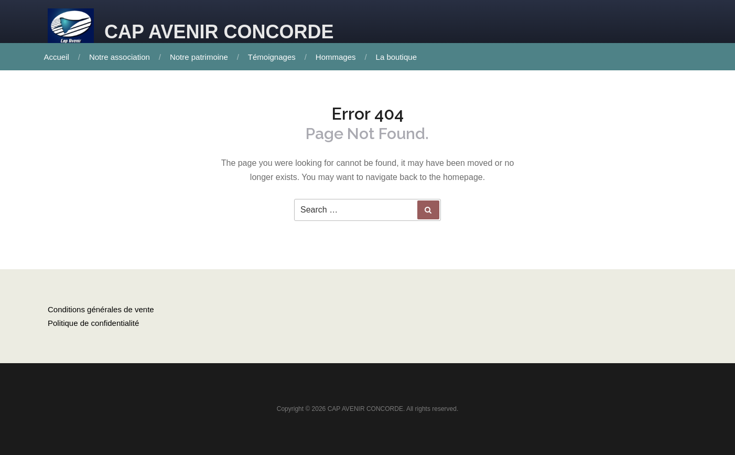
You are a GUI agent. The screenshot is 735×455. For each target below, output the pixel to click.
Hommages (336, 56)
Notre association (119, 56)
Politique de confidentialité (93, 323)
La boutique (396, 56)
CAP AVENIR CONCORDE (218, 32)
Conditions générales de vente (101, 309)
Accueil (56, 56)
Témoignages (272, 56)
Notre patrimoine (199, 56)
